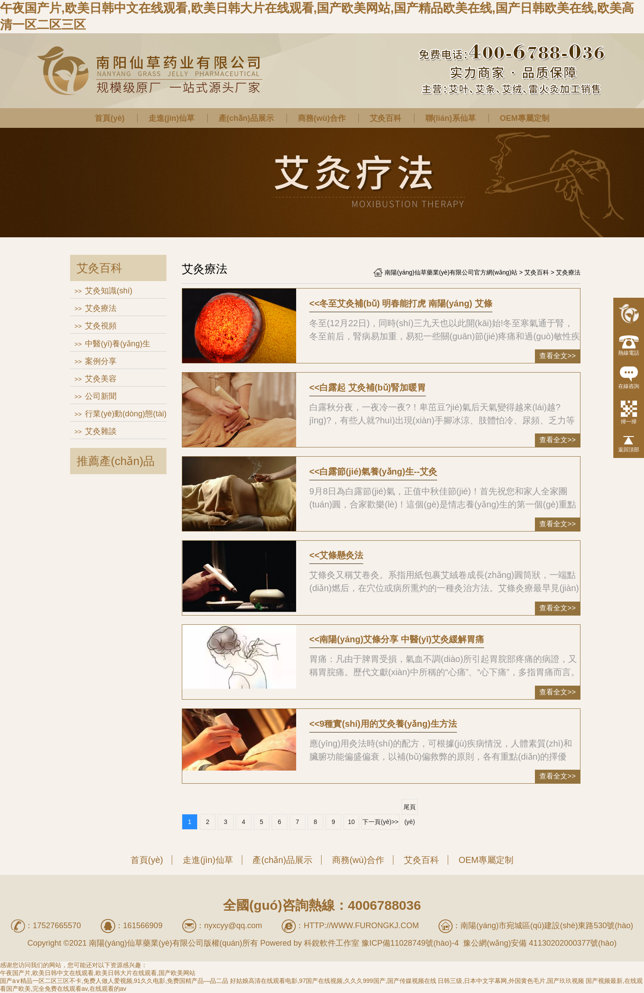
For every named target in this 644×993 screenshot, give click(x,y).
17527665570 (57, 925)
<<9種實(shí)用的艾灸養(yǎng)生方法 (383, 724)
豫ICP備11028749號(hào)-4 (410, 943)
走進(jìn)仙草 (172, 118)
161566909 (143, 925)
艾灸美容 (101, 378)
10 (351, 821)
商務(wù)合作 (322, 118)
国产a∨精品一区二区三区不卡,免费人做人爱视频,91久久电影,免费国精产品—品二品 (114, 980)
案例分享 (101, 361)
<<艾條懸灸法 (336, 555)
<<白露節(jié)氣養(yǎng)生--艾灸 (373, 471)
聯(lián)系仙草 (450, 118)
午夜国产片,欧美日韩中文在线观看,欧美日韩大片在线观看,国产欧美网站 (97, 972)
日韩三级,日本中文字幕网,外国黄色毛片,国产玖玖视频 (511, 980)
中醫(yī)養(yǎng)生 (117, 343)
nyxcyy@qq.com (233, 925)
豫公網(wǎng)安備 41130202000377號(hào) (538, 943)
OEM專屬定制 (524, 118)
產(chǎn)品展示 (246, 118)
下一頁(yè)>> (380, 821)
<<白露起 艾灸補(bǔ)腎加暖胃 (367, 387)
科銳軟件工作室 (331, 943)
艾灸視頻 (101, 325)
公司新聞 (101, 396)
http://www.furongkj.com (361, 925)
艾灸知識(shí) (108, 290)
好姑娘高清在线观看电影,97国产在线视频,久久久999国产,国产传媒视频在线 (333, 980)
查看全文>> (557, 355)
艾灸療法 (101, 308)
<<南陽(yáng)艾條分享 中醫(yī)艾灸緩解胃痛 (396, 639)
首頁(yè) (109, 118)
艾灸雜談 (101, 431)
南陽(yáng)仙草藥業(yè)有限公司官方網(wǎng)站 (451, 272)
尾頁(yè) (409, 809)
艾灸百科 (385, 118)
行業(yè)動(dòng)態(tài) (125, 413)
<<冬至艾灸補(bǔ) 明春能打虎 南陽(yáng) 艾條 (400, 303)
